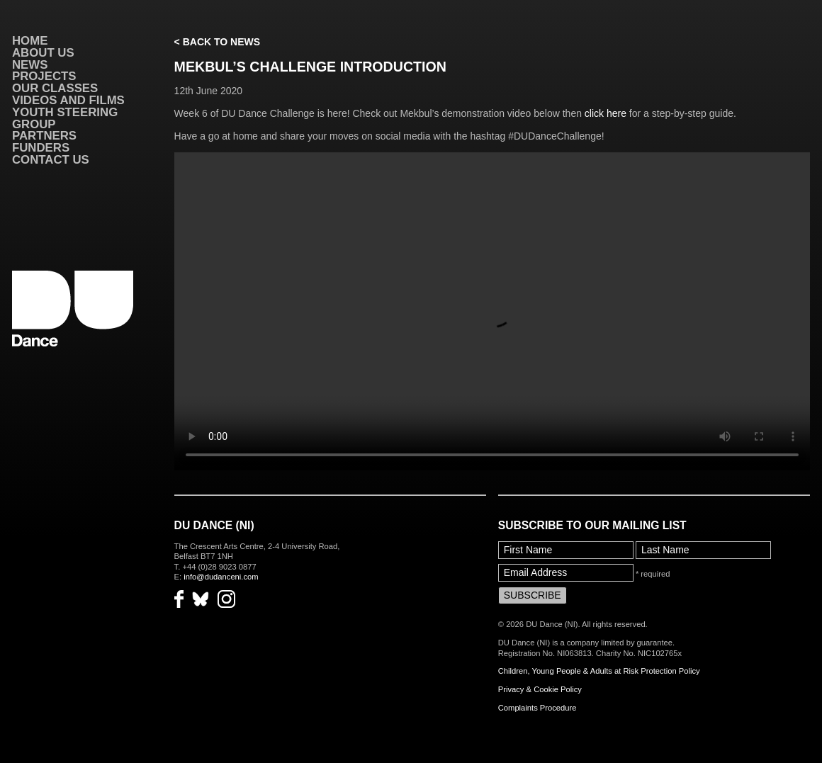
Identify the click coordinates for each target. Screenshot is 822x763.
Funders (40, 147)
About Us (43, 53)
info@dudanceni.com (221, 576)
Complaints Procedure (537, 707)
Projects (44, 76)
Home (29, 40)
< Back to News (217, 41)
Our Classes (55, 88)
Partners (44, 135)
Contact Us (50, 159)
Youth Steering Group (65, 118)
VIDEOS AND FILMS (68, 100)
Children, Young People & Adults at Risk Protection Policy (599, 671)
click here (605, 113)
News (29, 65)
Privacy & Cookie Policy (540, 689)
